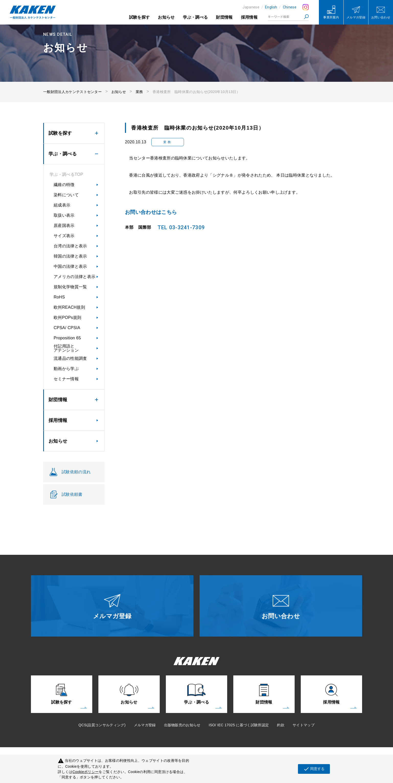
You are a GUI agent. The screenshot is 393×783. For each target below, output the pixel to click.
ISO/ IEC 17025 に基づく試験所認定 (239, 725)
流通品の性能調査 (70, 358)
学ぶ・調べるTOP (66, 174)
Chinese (289, 7)
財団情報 (224, 17)
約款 (280, 725)
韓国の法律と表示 (70, 256)
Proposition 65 (67, 338)
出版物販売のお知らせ (182, 725)
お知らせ (166, 17)
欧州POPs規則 (67, 317)
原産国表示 (64, 225)
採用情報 (249, 17)
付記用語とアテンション (66, 348)
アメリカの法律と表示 (74, 276)
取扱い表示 (64, 215)
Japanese (250, 7)
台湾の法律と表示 (70, 246)
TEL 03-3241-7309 (181, 227)
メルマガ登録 (145, 725)
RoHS (59, 297)
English (271, 7)
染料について (66, 195)
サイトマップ (304, 725)
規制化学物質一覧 (70, 287)
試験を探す (139, 17)
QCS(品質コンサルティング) (101, 725)
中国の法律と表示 (70, 266)
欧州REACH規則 (69, 307)
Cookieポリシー (86, 772)
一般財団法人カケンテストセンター (72, 92)
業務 (139, 92)
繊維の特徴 (64, 184)
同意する (314, 769)
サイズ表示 (64, 236)
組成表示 (62, 205)
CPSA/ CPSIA (67, 328)
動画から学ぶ (66, 368)
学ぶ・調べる (195, 17)
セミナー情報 (66, 379)
